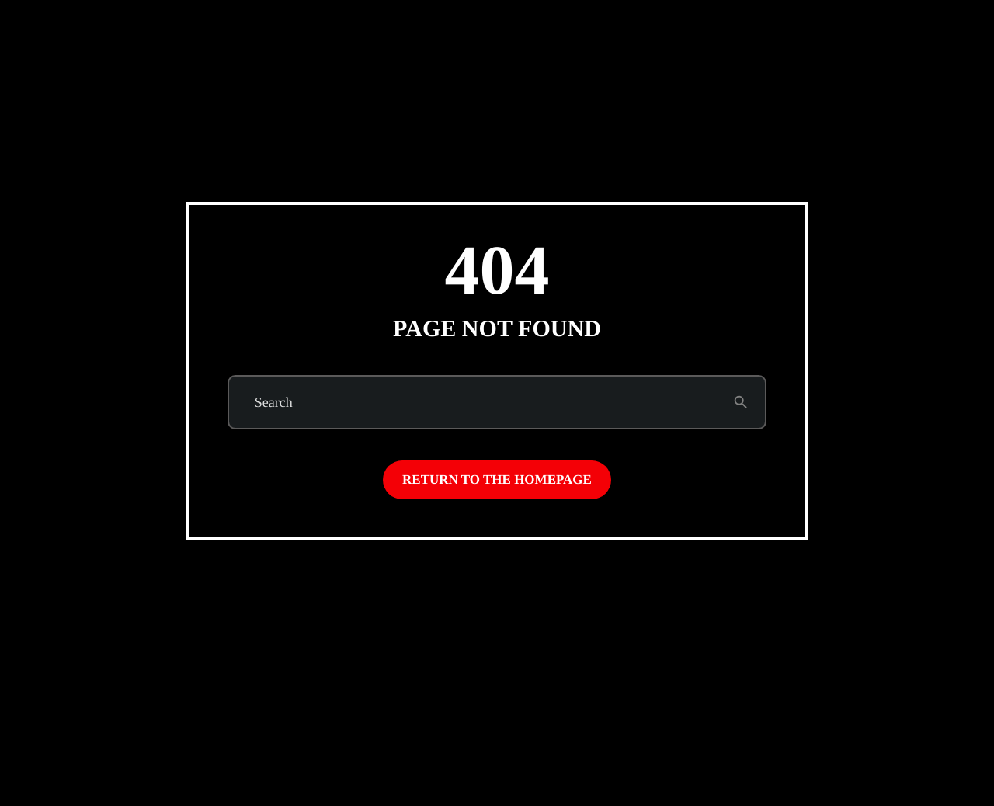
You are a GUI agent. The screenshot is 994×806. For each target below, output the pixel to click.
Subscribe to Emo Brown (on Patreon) (806, 54)
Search (274, 402)
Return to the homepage (497, 479)
